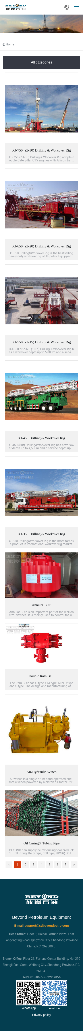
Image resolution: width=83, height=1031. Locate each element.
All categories (41, 62)
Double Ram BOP (41, 676)
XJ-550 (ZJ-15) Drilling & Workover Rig (41, 342)
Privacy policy (41, 1015)
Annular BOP (41, 605)
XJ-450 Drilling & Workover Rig (41, 438)
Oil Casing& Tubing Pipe (41, 843)
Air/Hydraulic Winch (41, 772)
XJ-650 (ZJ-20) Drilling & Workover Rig (41, 246)
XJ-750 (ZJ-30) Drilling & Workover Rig (41, 150)
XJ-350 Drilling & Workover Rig (41, 534)
